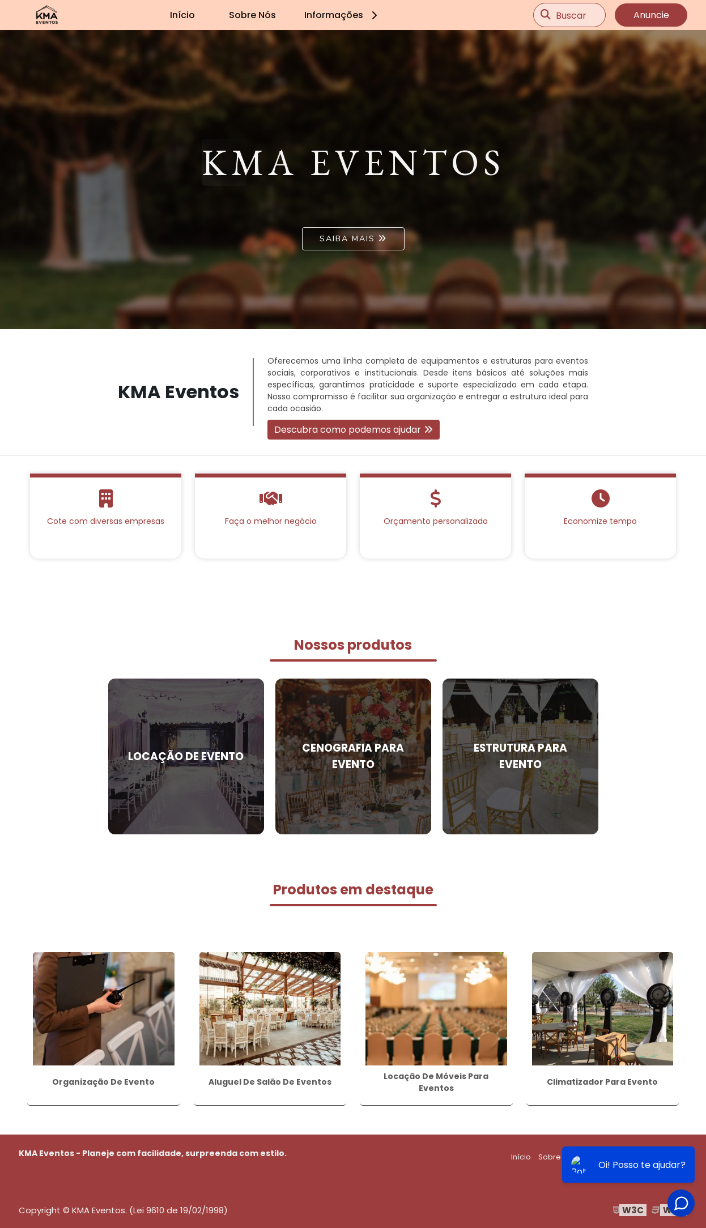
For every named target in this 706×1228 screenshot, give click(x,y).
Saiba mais (347, 238)
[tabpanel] (353, 179)
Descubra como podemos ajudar (347, 429)
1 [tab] (353, 315)
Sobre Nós (252, 15)
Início (182, 15)
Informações (342, 15)
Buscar (571, 15)
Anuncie (651, 15)
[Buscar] (545, 15)
